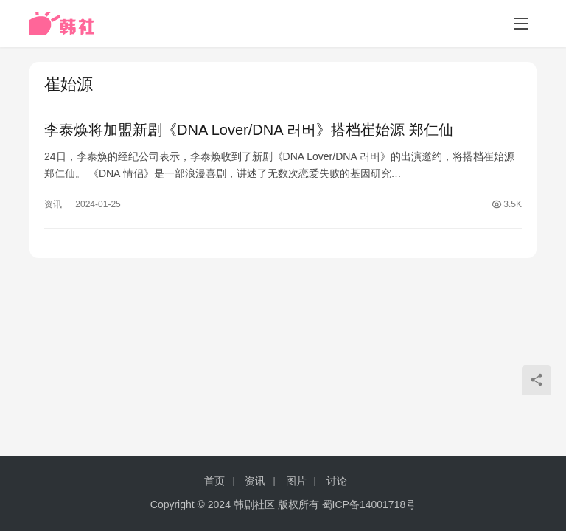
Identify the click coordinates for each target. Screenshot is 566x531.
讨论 (336, 481)
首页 (214, 481)
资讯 (53, 204)
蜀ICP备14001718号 (369, 504)
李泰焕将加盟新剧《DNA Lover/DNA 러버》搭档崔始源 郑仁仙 (248, 130)
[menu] (521, 23)
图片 (296, 481)
